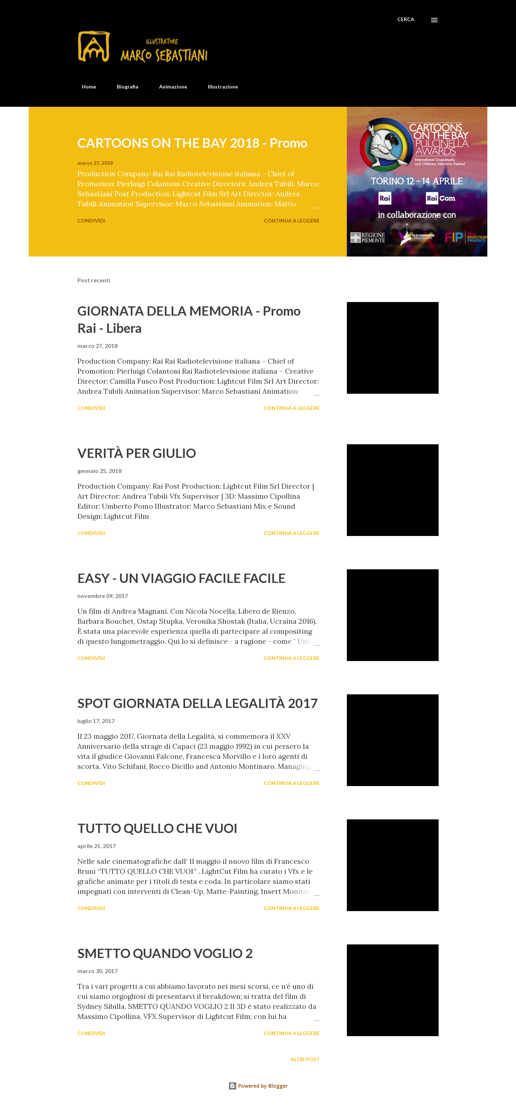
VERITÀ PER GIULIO (136, 453)
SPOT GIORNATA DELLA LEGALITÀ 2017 (197, 703)
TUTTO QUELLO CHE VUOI (157, 828)
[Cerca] (405, 19)
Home (84, 86)
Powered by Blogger (258, 1085)
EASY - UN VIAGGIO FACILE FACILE (181, 578)
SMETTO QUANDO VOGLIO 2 (165, 953)
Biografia (123, 86)
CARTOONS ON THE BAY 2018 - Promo (192, 142)
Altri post (305, 1059)
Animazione (169, 86)
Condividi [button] (91, 220)
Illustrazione (219, 86)
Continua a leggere (292, 220)
